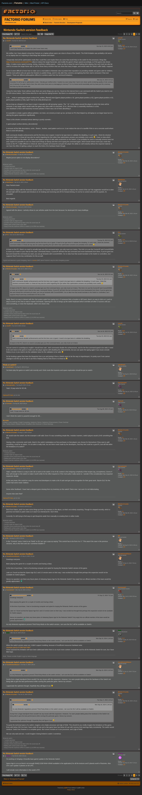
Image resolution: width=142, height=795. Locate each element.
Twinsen (120, 753)
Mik (119, 535)
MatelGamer (121, 179)
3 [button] (131, 34)
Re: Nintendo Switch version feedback (20, 38)
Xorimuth (120, 401)
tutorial (35, 260)
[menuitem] (57, 19)
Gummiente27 (16, 46)
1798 (123, 239)
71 (122, 594)
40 (122, 159)
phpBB (65, 787)
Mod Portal (34, 3)
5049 (123, 45)
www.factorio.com (10, 22)
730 (123, 408)
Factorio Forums (20, 19)
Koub (119, 630)
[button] (124, 34)
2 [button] (129, 34)
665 (123, 390)
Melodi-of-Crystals (18, 80)
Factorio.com (7, 3)
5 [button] (136, 34)
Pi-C (119, 232)
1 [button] (126, 34)
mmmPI (120, 38)
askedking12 (121, 364)
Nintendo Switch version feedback (26, 30)
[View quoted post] (26, 46)
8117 (123, 638)
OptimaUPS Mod (8, 395)
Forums (18, 3)
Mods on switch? (9, 365)
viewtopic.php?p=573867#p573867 (18, 647)
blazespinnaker (122, 382)
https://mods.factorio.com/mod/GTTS (19, 62)
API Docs (45, 3)
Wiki (26, 3)
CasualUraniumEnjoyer (124, 553)
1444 (123, 761)
